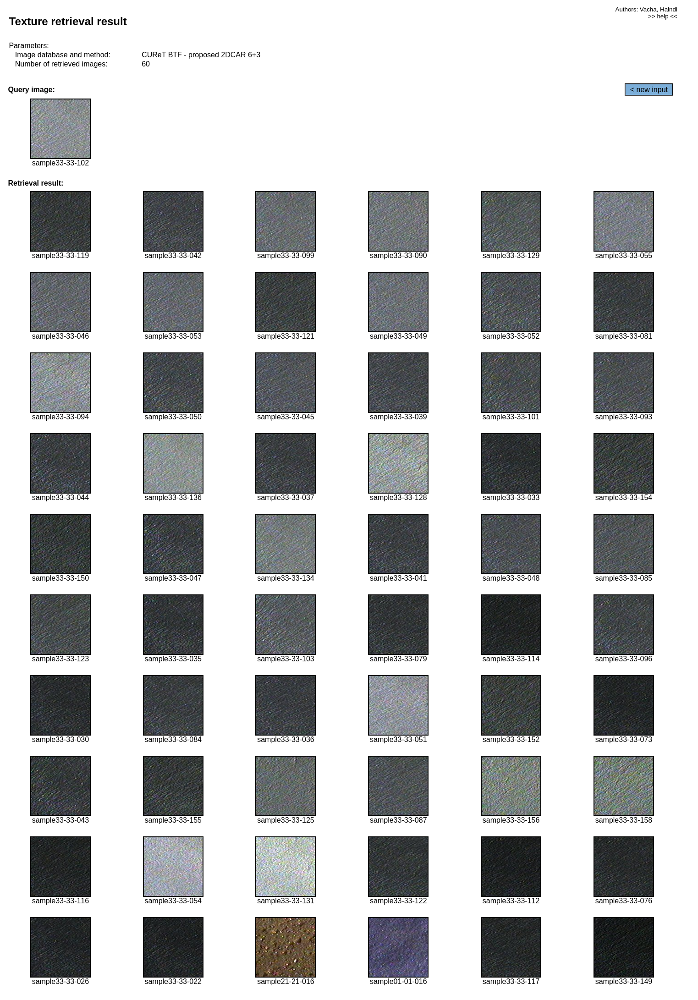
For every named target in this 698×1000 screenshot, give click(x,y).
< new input (649, 89)
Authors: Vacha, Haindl (646, 9)
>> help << (662, 16)
